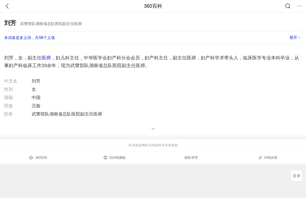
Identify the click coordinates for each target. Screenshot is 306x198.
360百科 (153, 6)
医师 (46, 58)
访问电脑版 (115, 158)
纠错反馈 (267, 157)
